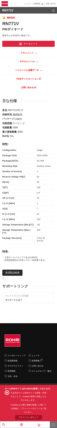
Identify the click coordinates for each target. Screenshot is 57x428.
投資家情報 (12, 361)
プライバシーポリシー (28, 417)
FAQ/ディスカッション (28, 79)
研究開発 (12, 371)
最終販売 (17, 114)
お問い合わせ (51, 4)
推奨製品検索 (12, 272)
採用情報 (36, 4)
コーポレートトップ (16, 355)
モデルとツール (29, 61)
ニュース (27, 4)
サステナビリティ (15, 366)
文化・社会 (12, 376)
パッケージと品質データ (28, 70)
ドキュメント (29, 52)
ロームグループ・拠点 (41, 371)
